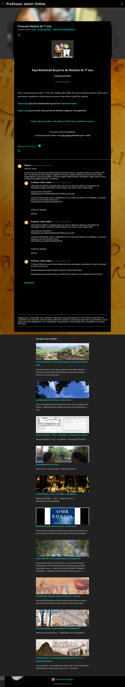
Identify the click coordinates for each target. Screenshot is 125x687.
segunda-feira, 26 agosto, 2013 (42, 165)
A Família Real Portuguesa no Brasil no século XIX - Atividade (58, 596)
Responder (29, 283)
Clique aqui (23, 103)
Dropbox (73, 103)
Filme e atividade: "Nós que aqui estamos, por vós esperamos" (58, 558)
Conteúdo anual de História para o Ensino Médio (53, 400)
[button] (19, 35)
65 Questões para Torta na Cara (47, 464)
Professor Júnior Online (25, 4)
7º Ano (34, 29)
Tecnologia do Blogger (62, 679)
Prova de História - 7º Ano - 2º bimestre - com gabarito (56, 494)
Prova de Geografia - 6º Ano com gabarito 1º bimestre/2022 (58, 628)
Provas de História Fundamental (64, 29)
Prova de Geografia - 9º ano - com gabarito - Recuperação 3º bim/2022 (62, 435)
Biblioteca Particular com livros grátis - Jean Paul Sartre (56, 526)
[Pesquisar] (122, 4)
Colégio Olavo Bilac (44, 29)
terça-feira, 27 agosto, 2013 (61, 182)
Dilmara (27, 165)
